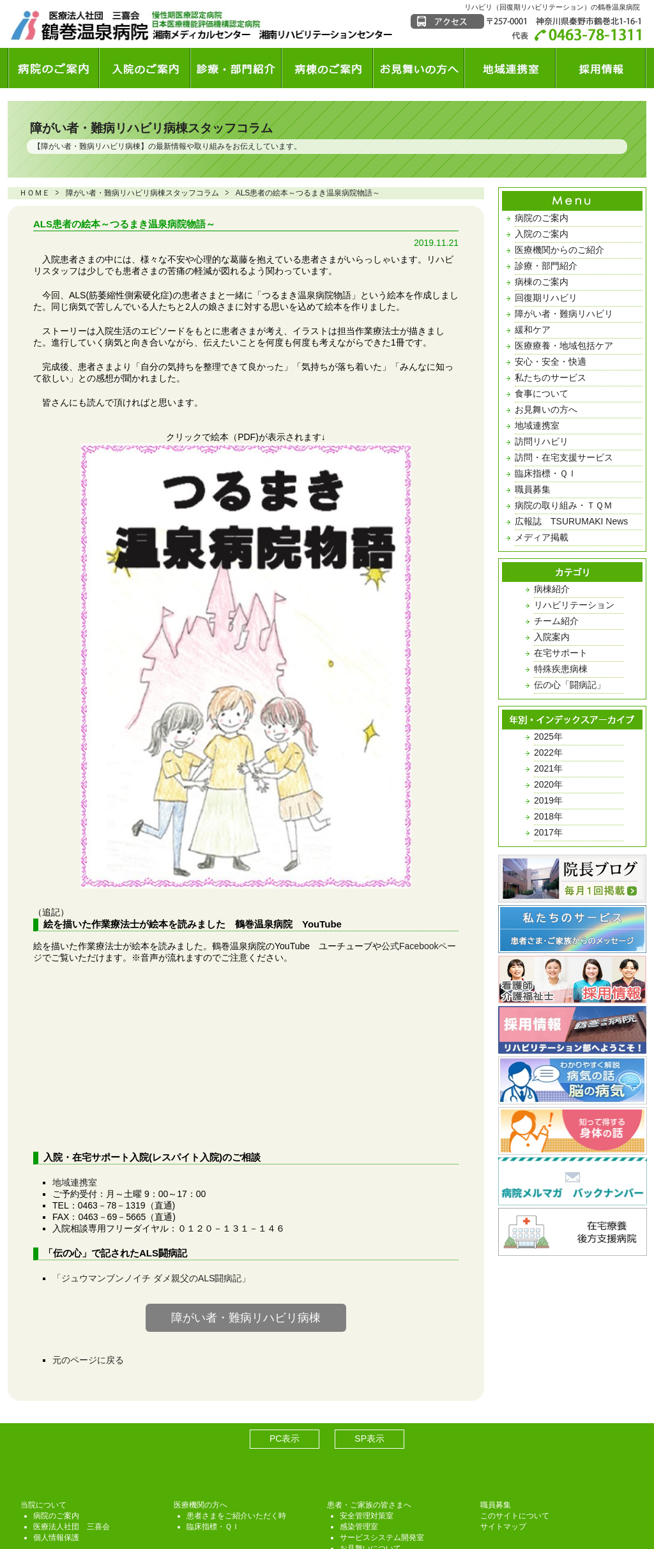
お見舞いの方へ (546, 409)
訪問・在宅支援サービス (564, 457)
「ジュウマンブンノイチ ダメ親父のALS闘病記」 (151, 1176)
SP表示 (369, 1337)
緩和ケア (533, 329)
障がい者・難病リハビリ (564, 314)
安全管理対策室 (366, 1414)
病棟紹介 (552, 589)
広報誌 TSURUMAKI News (571, 521)
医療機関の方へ (200, 1403)
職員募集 (533, 489)
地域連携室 (74, 1081)
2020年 (548, 784)
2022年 (548, 752)
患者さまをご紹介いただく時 (236, 1414)
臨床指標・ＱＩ (546, 473)
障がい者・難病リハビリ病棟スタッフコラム (151, 128)
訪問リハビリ (541, 441)
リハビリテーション (574, 605)
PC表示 (285, 1337)
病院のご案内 (541, 218)
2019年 (548, 800)
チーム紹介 (556, 621)
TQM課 (352, 1457)
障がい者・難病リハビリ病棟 (91, 146)
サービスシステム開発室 (382, 1435)
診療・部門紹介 (546, 266)
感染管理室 (359, 1425)
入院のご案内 (541, 234)
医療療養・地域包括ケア (564, 345)
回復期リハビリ (546, 298)
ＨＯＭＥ (34, 192)
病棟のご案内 (541, 282)
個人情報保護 (56, 1435)
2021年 (548, 768)
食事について (541, 393)
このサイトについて (514, 1414)
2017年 (548, 832)
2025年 (548, 736)
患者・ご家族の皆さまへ (369, 1403)
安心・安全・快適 (550, 361)
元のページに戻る (88, 1258)
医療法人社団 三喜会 (71, 1425)
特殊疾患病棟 (561, 669)
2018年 (548, 816)
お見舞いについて (370, 1446)
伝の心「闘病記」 (569, 685)
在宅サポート (561, 653)
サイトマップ (503, 1425)
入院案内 (552, 637)
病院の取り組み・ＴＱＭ (563, 505)
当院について (43, 1403)
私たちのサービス (550, 377)
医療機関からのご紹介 (559, 250)
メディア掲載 (541, 537)
